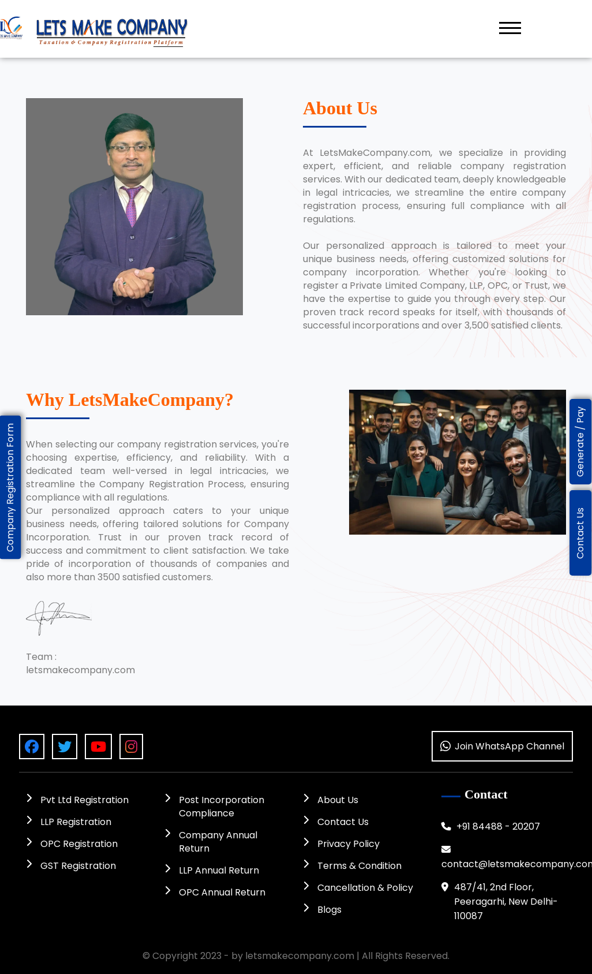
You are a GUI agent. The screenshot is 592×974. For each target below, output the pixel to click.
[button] (510, 27)
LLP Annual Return (211, 870)
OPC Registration (72, 843)
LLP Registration (68, 822)
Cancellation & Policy (358, 887)
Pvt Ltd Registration (77, 800)
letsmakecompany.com (299, 955)
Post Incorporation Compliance (214, 806)
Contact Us (336, 822)
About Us (330, 800)
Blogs (322, 909)
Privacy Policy (341, 843)
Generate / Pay (580, 441)
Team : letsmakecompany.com (80, 663)
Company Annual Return (210, 842)
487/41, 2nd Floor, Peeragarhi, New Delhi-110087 (499, 901)
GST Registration (71, 865)
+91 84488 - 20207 (490, 826)
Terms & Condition (352, 865)
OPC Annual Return (214, 892)
